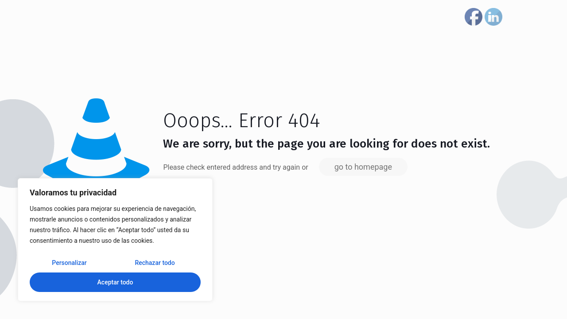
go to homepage (363, 166)
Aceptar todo (115, 282)
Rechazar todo (155, 262)
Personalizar (69, 262)
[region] (115, 239)
